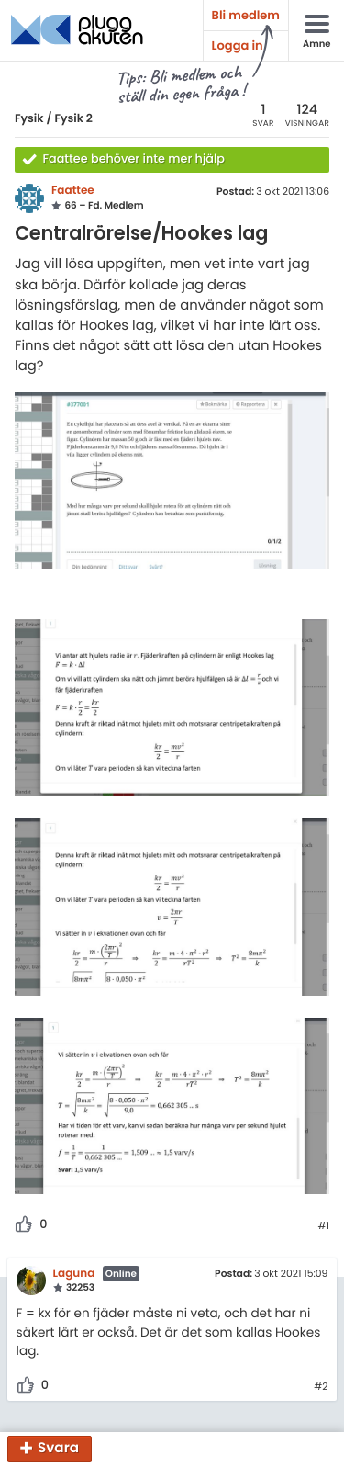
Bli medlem (246, 15)
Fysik (29, 119)
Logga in (237, 45)
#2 (320, 1387)
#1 (323, 1226)
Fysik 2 (73, 119)
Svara (58, 1449)
